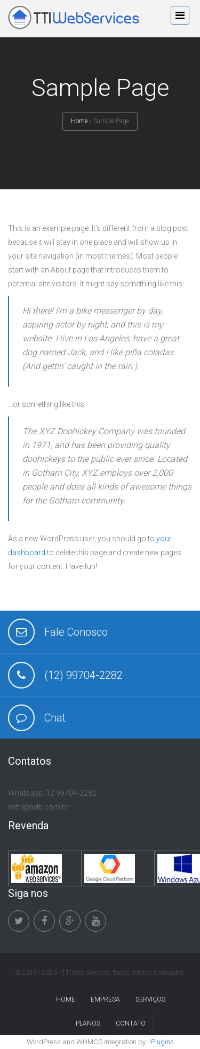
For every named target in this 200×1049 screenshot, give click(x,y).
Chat (55, 717)
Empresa (105, 999)
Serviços (150, 999)
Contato (131, 1023)
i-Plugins (160, 1042)
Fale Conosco (76, 632)
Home (79, 121)
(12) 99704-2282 (83, 675)
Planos (88, 1023)
